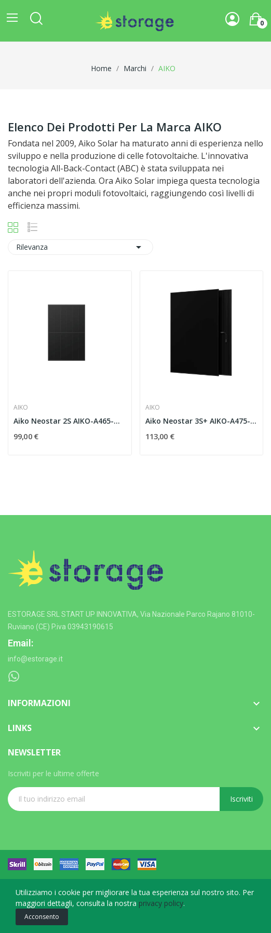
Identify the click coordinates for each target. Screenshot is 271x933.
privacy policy (161, 903)
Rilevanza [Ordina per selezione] (80, 247)
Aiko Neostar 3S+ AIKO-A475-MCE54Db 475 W (201, 421)
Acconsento (41, 916)
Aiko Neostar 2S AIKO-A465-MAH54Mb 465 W (69, 421)
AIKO (20, 407)
